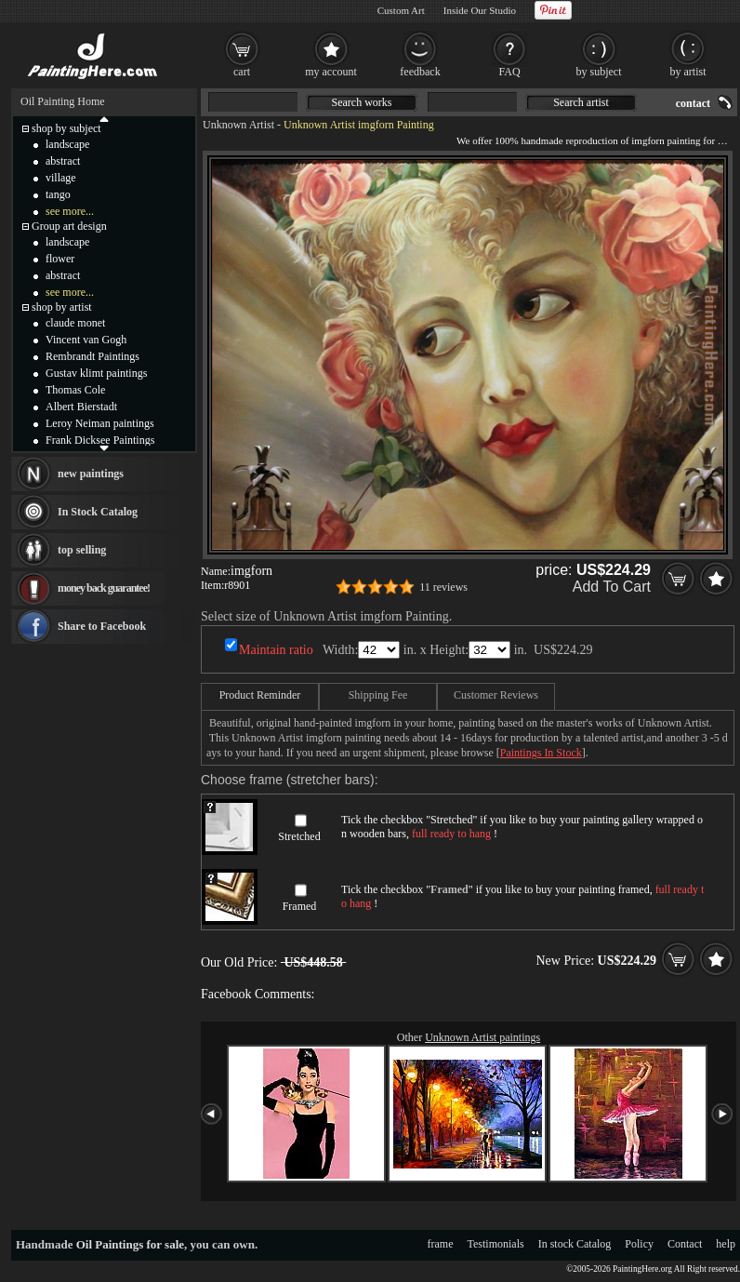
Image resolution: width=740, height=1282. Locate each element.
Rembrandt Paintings (92, 356)
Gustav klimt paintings (96, 373)
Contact (684, 1243)
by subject (599, 71)
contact (693, 103)
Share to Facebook (102, 626)
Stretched (299, 836)
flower (60, 258)
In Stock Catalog (98, 511)
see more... (70, 211)
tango (58, 194)
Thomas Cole (75, 389)
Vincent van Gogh (86, 339)
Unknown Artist (238, 124)
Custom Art (401, 10)
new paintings (91, 473)
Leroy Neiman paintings (100, 423)
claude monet (75, 322)
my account (331, 71)
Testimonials (496, 1243)
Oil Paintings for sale (130, 1244)
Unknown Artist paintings (482, 1037)
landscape (67, 144)
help (725, 1243)
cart (241, 71)
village (61, 177)
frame (441, 1243)
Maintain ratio (276, 650)
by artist (688, 71)
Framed (300, 906)
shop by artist (62, 307)
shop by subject (66, 128)
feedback (420, 71)
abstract (63, 160)
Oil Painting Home (62, 101)
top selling (82, 549)
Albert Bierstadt (81, 406)
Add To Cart (612, 586)
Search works (362, 102)
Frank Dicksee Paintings (100, 440)
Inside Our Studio (479, 10)
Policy (639, 1243)
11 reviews (443, 587)
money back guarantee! (104, 587)
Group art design (69, 226)
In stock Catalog (575, 1243)
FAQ (509, 71)
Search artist (581, 102)
